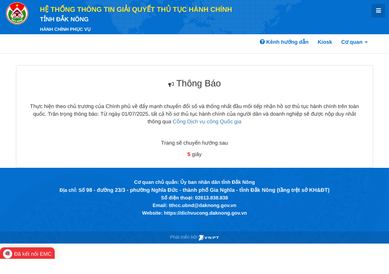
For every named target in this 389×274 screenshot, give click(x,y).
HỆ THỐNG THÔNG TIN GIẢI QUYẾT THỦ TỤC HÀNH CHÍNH (136, 9)
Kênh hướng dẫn (284, 42)
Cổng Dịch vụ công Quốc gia (207, 121)
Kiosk (325, 42)
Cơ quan (354, 42)
